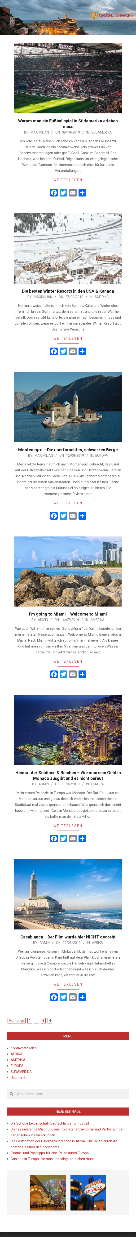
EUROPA (101, 455)
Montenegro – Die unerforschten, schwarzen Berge (68, 449)
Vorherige (16, 1020)
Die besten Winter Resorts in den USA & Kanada (68, 291)
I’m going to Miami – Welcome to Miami (68, 614)
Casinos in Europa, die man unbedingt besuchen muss (53, 1159)
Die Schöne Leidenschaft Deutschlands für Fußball (50, 1123)
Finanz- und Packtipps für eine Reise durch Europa (50, 1153)
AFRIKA (97, 943)
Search (7, 1089)
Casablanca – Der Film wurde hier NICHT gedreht (68, 936)
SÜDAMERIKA (101, 132)
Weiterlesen (68, 180)
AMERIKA (102, 297)
